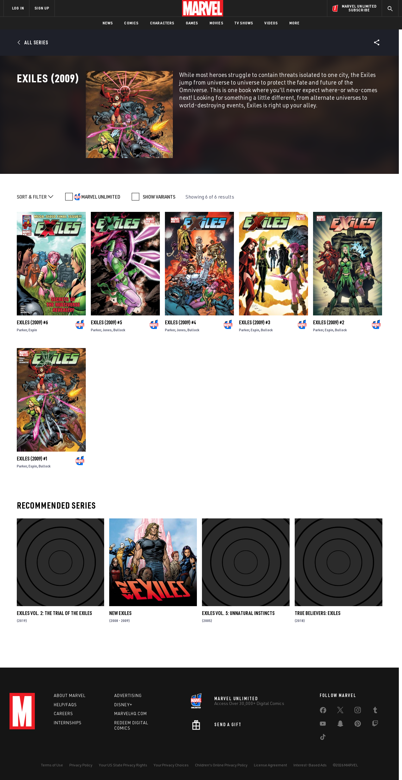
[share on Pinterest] (358, 725)
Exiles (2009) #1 (32, 479)
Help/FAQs (65, 704)
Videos (271, 23)
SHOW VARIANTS (159, 217)
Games (192, 23)
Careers (63, 713)
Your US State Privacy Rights (123, 765)
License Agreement (270, 765)
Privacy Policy (80, 765)
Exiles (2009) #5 (106, 343)
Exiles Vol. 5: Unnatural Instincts (238, 634)
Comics (131, 23)
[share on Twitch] (375, 725)
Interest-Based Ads (310, 765)
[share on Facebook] (323, 711)
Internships (68, 722)
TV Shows (244, 23)
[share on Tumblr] (375, 711)
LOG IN (18, 8)
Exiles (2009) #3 (254, 343)
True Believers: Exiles (317, 634)
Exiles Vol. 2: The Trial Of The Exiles (54, 634)
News (108, 23)
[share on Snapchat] (340, 725)
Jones (107, 350)
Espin (32, 350)
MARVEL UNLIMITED (100, 217)
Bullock (119, 350)
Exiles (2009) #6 (32, 343)
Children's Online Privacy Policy (221, 765)
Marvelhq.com (130, 713)
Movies (216, 23)
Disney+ (123, 704)
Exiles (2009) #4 (180, 343)
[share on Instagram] (358, 711)
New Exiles (120, 634)
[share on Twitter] (340, 711)
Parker (22, 350)
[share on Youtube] (323, 725)
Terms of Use (52, 765)
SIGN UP (42, 8)
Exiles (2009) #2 (328, 343)
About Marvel (69, 695)
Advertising (128, 695)
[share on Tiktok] (323, 738)
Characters (162, 23)
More (294, 23)
